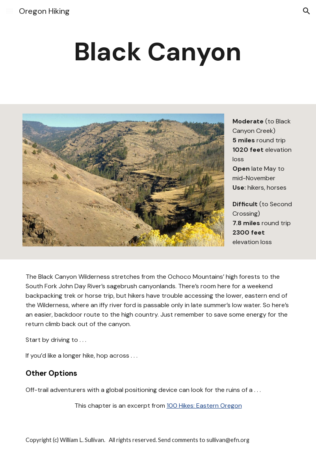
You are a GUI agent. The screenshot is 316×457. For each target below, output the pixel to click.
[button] (9, 11)
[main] (158, 52)
